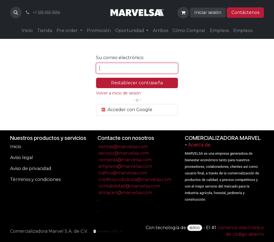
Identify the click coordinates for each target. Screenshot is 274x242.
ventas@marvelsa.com (123, 146)
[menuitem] (27, 30)
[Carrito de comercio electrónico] (183, 12)
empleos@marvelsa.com (125, 166)
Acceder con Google (126, 109)
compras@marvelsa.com (125, 159)
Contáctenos (245, 12)
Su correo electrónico (120, 57)
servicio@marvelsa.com (124, 153)
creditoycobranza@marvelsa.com (135, 179)
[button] (16, 12)
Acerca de (199, 145)
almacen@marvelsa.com (125, 192)
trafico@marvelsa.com (123, 172)
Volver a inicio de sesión (118, 93)
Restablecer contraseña (137, 82)
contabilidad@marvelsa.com (129, 186)
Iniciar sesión (207, 12)
